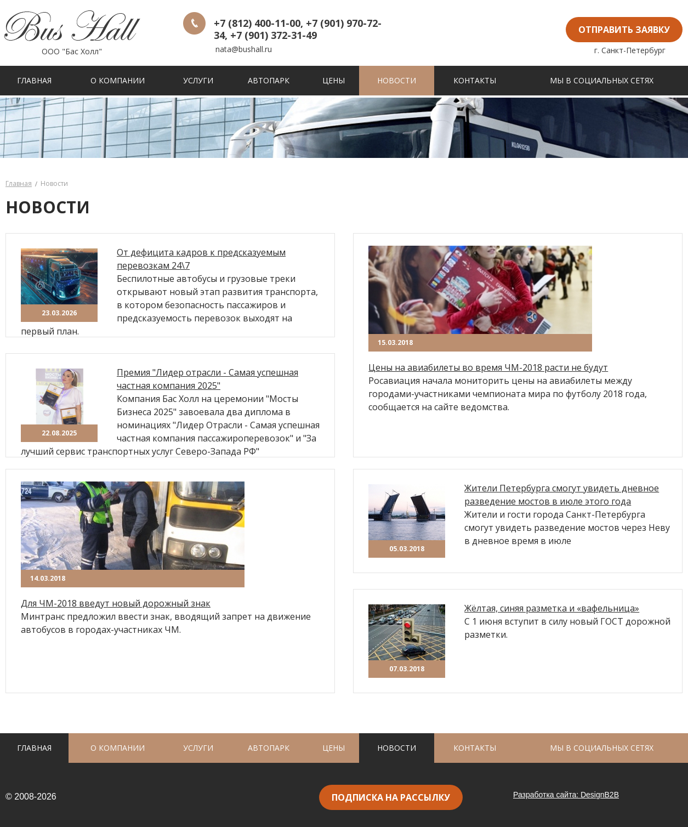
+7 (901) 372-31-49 (273, 35)
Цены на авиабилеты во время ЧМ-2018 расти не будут (488, 367)
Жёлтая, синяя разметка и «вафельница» (551, 608)
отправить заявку (624, 30)
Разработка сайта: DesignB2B (566, 794)
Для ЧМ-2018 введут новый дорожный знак (116, 603)
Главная (18, 183)
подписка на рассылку (391, 797)
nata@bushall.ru (243, 49)
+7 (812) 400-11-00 (257, 23)
